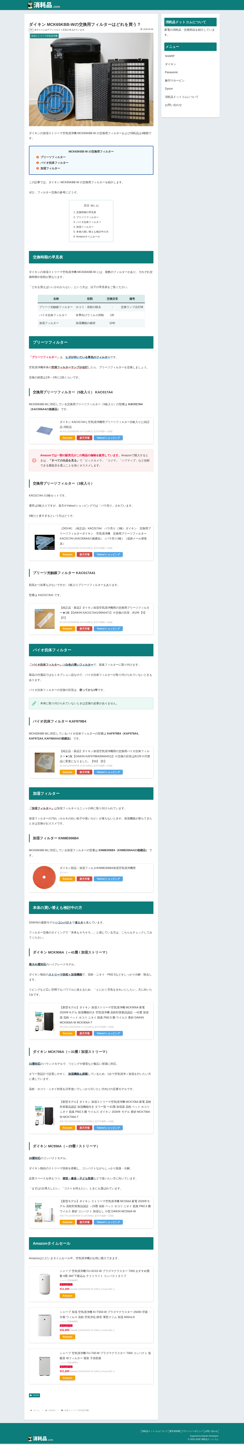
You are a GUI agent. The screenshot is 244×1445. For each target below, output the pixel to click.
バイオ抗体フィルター (88, 222)
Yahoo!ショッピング (108, 439)
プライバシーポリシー (189, 1432)
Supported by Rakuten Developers (204, 1437)
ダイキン (170, 64)
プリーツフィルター (87, 217)
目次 (86, 205)
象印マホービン (175, 80)
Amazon (67, 439)
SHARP (170, 56)
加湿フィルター (85, 227)
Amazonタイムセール (88, 237)
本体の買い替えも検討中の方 (92, 232)
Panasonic (171, 72)
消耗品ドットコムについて (182, 96)
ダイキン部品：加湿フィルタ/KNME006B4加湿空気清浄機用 (98, 869)
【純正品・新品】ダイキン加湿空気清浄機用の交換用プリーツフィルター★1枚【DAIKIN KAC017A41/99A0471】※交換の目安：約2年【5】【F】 (104, 614)
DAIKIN (34, 1396)
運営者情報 (169, 1432)
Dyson (169, 88)
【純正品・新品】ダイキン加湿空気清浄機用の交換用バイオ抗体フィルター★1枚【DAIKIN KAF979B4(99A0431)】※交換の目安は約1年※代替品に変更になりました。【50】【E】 (105, 757)
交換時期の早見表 (86, 212)
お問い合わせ (173, 105)
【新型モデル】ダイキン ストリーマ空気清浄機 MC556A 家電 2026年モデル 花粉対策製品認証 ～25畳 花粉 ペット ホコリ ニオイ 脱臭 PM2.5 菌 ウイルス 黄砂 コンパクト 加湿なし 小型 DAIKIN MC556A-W (105, 1207)
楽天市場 (84, 439)
